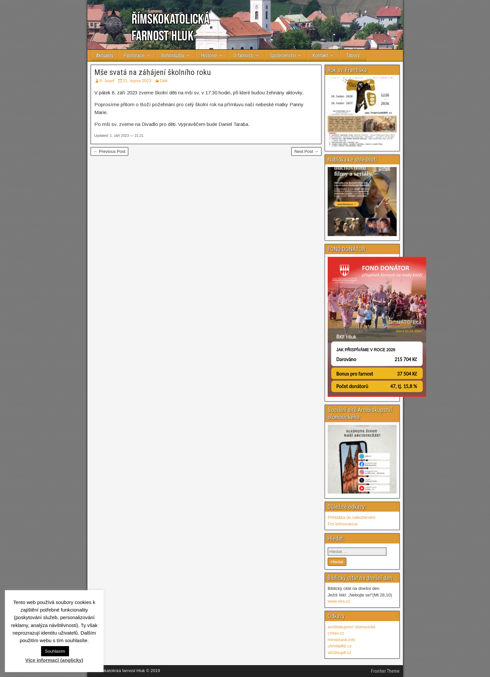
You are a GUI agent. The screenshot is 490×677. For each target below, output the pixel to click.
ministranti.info (341, 639)
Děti (164, 80)
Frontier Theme (385, 671)
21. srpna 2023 (137, 80)
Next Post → (306, 151)
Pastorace (134, 55)
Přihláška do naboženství (351, 517)
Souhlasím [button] (55, 651)
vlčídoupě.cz (339, 652)
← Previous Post (110, 151)
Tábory (353, 55)
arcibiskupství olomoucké (351, 626)
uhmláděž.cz (340, 645)
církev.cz (336, 633)
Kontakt (320, 55)
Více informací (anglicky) (54, 660)
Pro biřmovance (343, 523)
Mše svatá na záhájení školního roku (152, 72)
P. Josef (107, 80)
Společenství (282, 55)
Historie (209, 55)
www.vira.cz (339, 601)
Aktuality (104, 55)
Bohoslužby (172, 55)
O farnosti (243, 55)
